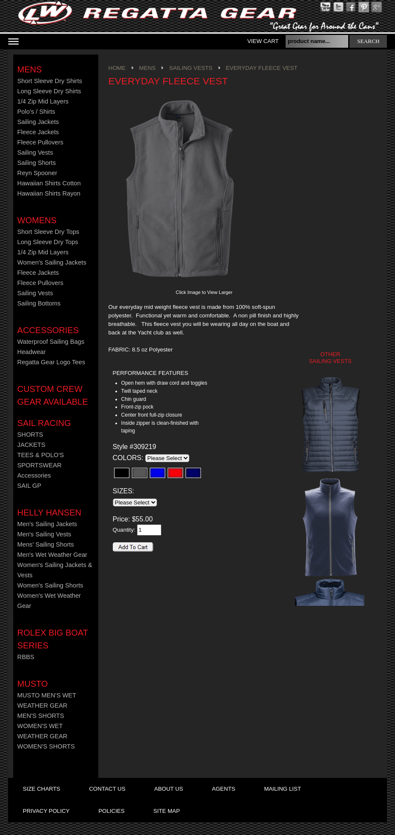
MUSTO (32, 683)
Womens (37, 220)
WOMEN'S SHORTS (46, 746)
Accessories (48, 330)
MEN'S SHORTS (40, 715)
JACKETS (31, 444)
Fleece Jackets (38, 132)
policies (111, 811)
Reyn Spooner (37, 173)
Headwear (31, 351)
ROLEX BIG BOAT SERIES (52, 639)
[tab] (162, 373)
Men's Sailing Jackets (47, 524)
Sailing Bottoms (39, 303)
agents (223, 789)
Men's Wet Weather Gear (52, 554)
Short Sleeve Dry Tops (48, 231)
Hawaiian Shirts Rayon (48, 193)
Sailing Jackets (38, 121)
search (368, 41)
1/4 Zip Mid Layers (43, 101)
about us (168, 789)
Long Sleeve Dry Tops (47, 242)
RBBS (25, 657)
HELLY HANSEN (49, 512)
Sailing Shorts (36, 162)
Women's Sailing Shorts (50, 585)
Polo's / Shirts (36, 111)
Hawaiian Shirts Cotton (49, 183)
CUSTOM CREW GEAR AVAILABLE (52, 395)
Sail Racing (44, 423)
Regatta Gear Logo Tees (51, 362)
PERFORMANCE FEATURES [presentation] (150, 373)
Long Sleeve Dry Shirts (49, 91)
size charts (41, 789)
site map (166, 811)
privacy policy (46, 811)
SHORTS (30, 434)
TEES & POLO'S (40, 455)
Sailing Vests (35, 152)
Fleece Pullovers (40, 142)
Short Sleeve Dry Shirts (49, 81)
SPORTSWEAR (39, 465)
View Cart (263, 41)
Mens (29, 69)
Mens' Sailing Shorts (45, 544)
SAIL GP (29, 485)
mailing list (282, 789)
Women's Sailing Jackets (51, 262)
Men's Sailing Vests (44, 534)
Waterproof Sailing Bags (51, 341)
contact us (107, 789)
